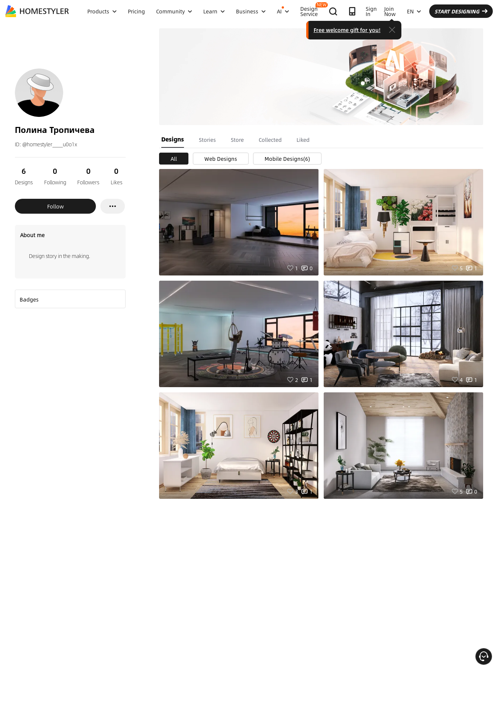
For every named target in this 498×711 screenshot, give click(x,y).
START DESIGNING (461, 11)
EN (414, 11)
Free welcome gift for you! (347, 30)
